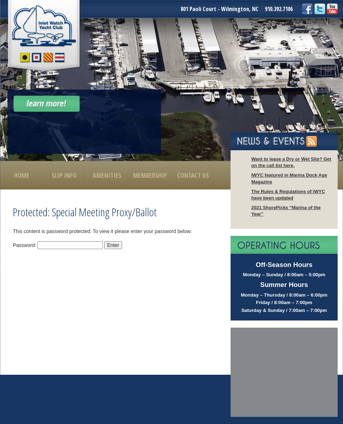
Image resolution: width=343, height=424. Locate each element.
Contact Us (193, 175)
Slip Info (64, 175)
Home (21, 175)
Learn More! (47, 104)
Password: (58, 245)
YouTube (332, 9)
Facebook (307, 9)
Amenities (107, 175)
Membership (150, 175)
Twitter (319, 9)
